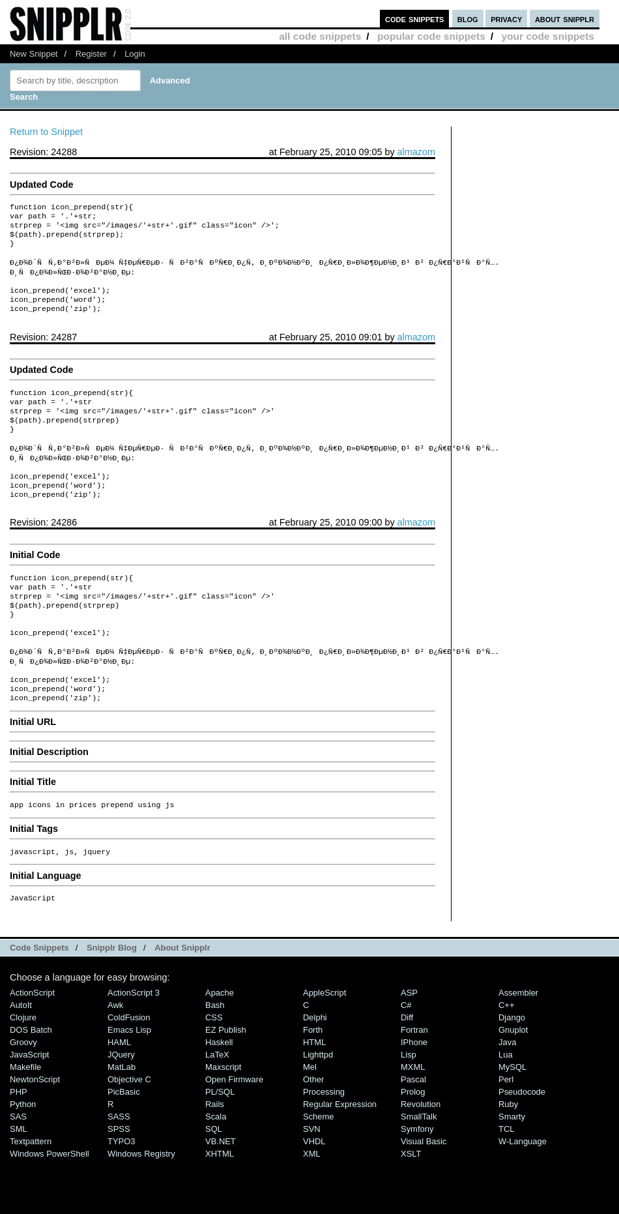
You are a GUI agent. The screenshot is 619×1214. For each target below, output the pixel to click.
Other (313, 1133)
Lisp (408, 1108)
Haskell (219, 1096)
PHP (18, 1145)
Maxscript (223, 1120)
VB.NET (220, 1195)
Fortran (414, 1083)
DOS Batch (31, 1083)
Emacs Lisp (129, 1083)
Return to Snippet (46, 131)
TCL (506, 1182)
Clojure (23, 1071)
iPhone (414, 1096)
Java (507, 1096)
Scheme (318, 1170)
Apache (219, 1046)
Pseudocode (521, 1145)
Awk (115, 1058)
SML (18, 1182)
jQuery (121, 1108)
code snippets (414, 18)
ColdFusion (129, 1071)
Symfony (417, 1182)
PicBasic (124, 1145)
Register (91, 54)
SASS (119, 1170)
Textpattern (30, 1195)
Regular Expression (340, 1157)
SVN (312, 1182)
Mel (310, 1120)
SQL (213, 1182)
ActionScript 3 (134, 1046)
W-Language (522, 1195)
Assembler (518, 1046)
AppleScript (324, 1046)
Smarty (511, 1170)
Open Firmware (234, 1133)
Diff (407, 1071)
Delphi (315, 1071)
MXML (413, 1120)
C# (406, 1058)
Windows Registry (141, 1207)
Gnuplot (513, 1083)
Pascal (413, 1133)
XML (312, 1207)
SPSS (119, 1182)
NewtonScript (35, 1133)
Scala (215, 1170)
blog (467, 18)
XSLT (411, 1207)
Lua (505, 1108)
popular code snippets (431, 36)
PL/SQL (220, 1145)
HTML (314, 1096)
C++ (506, 1058)
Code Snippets (39, 1001)
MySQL (512, 1120)
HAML (119, 1096)
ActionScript (32, 1046)
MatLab (122, 1120)
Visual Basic (423, 1195)
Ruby (508, 1157)
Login (134, 54)
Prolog (413, 1145)
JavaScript (29, 1108)
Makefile (25, 1120)
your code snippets (547, 36)
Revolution (420, 1157)
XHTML (219, 1207)
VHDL (314, 1195)
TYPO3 (121, 1195)
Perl (505, 1133)
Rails (214, 1157)
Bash (215, 1058)
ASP (409, 1046)
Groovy (23, 1096)
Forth (313, 1083)
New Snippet (33, 54)
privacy (506, 18)
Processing (324, 1145)
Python (23, 1157)
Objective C (129, 1133)
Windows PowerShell (49, 1207)
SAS (18, 1170)
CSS (214, 1071)
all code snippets (320, 36)
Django (511, 1071)
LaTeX (217, 1108)
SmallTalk (419, 1170)
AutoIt (21, 1058)
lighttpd (318, 1108)
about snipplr (564, 18)
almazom (416, 152)
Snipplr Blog (112, 1001)
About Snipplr (182, 1001)
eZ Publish (225, 1083)
